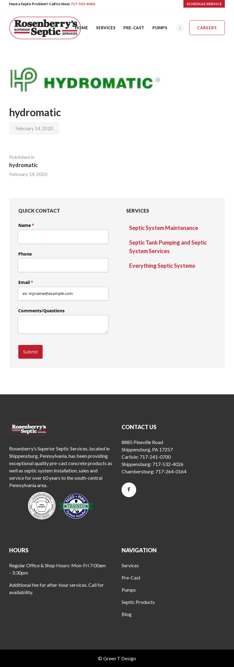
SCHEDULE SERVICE (204, 4)
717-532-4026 (83, 4)
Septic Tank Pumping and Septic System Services (168, 246)
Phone (25, 254)
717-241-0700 (155, 457)
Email (34, 282)
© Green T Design (117, 658)
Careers (207, 27)
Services (130, 565)
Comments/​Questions (41, 311)
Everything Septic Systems (162, 265)
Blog (127, 614)
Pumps (129, 590)
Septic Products (138, 602)
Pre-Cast (131, 577)
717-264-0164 (170, 471)
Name (35, 225)
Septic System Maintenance (163, 227)
